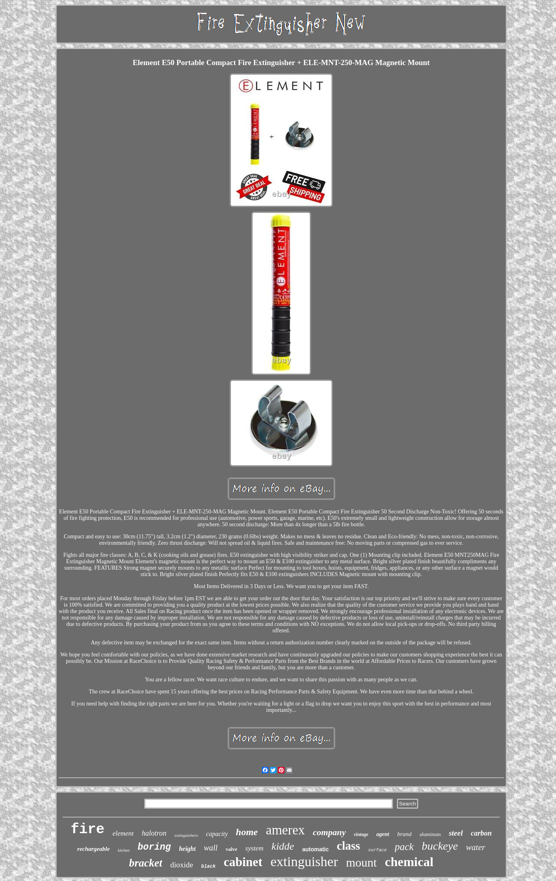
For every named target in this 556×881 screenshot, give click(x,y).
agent (382, 834)
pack (404, 846)
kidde (283, 846)
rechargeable (93, 849)
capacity (217, 833)
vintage (361, 834)
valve (231, 849)
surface (377, 850)
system (254, 848)
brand (404, 834)
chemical (409, 861)
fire (87, 830)
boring (154, 847)
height (187, 848)
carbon (481, 833)
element (123, 833)
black (208, 866)
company (329, 832)
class (348, 845)
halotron (154, 833)
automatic (315, 849)
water (475, 847)
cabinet (243, 862)
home (247, 832)
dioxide (181, 865)
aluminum (430, 834)
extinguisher (304, 861)
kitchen (123, 850)
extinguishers (186, 835)
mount (361, 862)
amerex (285, 830)
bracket (145, 863)
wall (210, 847)
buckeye (440, 846)
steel (456, 833)
